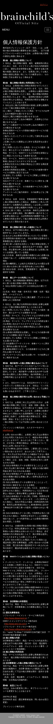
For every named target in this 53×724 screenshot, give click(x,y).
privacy (33, 715)
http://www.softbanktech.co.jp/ (18, 629)
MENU (6, 29)
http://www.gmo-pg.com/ (15, 624)
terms (28, 715)
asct (38, 715)
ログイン (44, 5)
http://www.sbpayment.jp (15, 618)
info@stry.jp (8, 430)
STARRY (17, 715)
